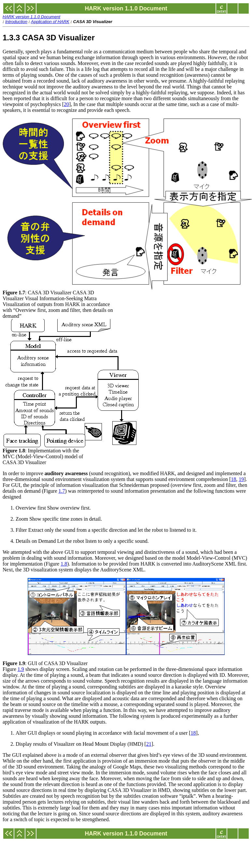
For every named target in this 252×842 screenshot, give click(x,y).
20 (66, 104)
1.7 (62, 491)
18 (233, 479)
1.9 (21, 669)
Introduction (16, 21)
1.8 (64, 564)
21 (148, 744)
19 (241, 479)
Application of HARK (50, 21)
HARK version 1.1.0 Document (31, 16)
